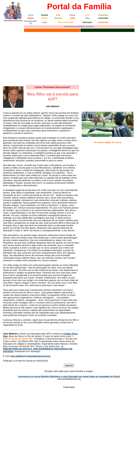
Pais (58, 15)
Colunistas (103, 18)
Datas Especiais (65, 22)
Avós (87, 15)
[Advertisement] (69, 58)
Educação (87, 22)
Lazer (44, 22)
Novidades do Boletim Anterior (79, 26)
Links (72, 18)
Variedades (103, 22)
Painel (44, 18)
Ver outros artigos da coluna (107, 142)
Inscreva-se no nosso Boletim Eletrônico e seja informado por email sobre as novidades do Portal (69, 376)
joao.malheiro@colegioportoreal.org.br (30, 356)
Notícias (58, 18)
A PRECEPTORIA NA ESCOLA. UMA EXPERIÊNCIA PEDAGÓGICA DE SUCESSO (37, 349)
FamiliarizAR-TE (30, 22)
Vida (87, 18)
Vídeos (30, 18)
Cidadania (103, 15)
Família (44, 15)
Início (30, 15)
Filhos (72, 15)
